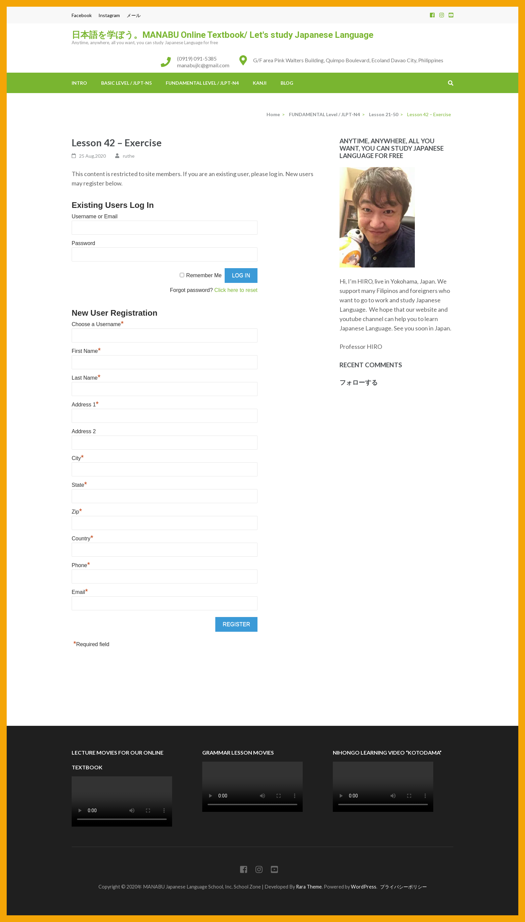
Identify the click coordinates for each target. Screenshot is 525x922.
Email (80, 592)
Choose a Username (98, 324)
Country (82, 538)
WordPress (363, 887)
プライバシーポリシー (403, 887)
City (78, 458)
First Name (86, 351)
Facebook (82, 15)
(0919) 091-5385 (197, 58)
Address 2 (84, 431)
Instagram (109, 15)
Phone (81, 565)
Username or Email (95, 216)
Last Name (86, 378)
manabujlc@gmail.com (203, 65)
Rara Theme (309, 887)
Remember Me (204, 275)
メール (134, 15)
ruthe (129, 156)
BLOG (287, 83)
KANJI (260, 83)
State (79, 485)
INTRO (79, 83)
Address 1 (85, 404)
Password (83, 243)
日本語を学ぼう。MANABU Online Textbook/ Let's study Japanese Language (222, 35)
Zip (77, 512)
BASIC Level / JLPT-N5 (126, 83)
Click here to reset (235, 290)
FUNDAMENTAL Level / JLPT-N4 (202, 83)
